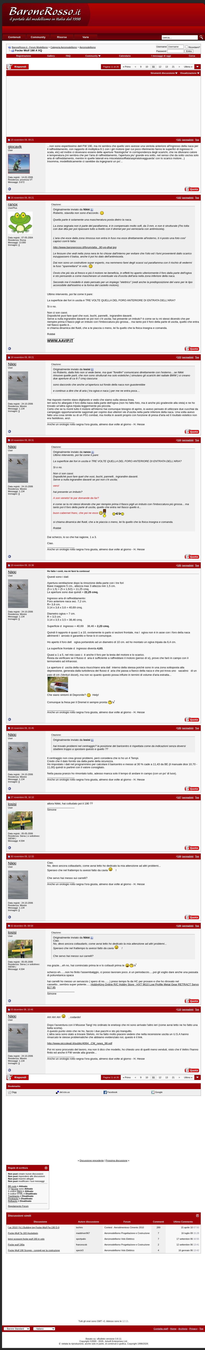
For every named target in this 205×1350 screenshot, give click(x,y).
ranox (13, 204)
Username (161, 46)
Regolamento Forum (18, 1206)
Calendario (125, 56)
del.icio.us (65, 1092)
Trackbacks (13, 1196)
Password (161, 51)
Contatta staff (161, 1328)
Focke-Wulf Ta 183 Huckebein (23, 1233)
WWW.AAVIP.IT (60, 341)
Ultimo (188, 66)
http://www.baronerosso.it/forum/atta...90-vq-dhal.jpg (84, 247)
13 (166, 66)
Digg (14, 1092)
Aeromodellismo (88, 47)
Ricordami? (192, 47)
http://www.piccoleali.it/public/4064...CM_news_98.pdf (79, 1043)
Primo (127, 66)
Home (173, 1328)
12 (160, 66)
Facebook (112, 1092)
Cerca (192, 56)
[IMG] (19, 1191)
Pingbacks (13, 1198)
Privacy (193, 1328)
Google (158, 1092)
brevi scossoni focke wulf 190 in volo (26, 1239)
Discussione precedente (92, 1160)
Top (201, 1328)
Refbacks (12, 1201)
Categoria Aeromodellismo (63, 47)
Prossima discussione (116, 1160)
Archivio (182, 1328)
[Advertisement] (118, 23)
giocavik (15, 146)
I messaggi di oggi (161, 56)
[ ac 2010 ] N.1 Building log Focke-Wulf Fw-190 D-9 (33, 1227)
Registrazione (23, 56)
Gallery (51, 56)
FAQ (68, 56)
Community (93, 56)
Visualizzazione (188, 73)
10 (147, 66)
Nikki (12, 364)
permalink (187, 140)
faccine (14, 1189)
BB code (12, 1186)
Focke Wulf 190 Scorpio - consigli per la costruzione (34, 1250)
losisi (12, 804)
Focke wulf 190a (16, 1244)
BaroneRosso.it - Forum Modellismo (30, 47)
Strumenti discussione (162, 73)
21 (173, 66)
